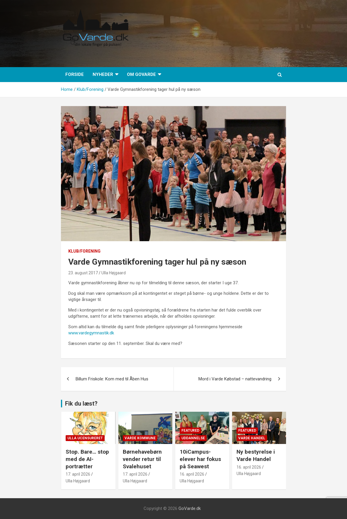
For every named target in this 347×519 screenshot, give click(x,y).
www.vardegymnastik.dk (91, 333)
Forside (74, 74)
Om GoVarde (141, 74)
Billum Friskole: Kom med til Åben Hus (112, 379)
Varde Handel (251, 438)
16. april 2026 (192, 474)
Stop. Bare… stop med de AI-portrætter (87, 458)
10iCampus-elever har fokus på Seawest (200, 458)
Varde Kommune (140, 438)
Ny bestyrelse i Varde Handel (256, 455)
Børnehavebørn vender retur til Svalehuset (142, 458)
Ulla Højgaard (113, 272)
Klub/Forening (84, 251)
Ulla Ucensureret (85, 438)
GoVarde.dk (189, 508)
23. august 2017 (83, 272)
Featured (190, 430)
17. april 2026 (78, 474)
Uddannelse (193, 438)
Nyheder (103, 74)
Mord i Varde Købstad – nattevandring (234, 379)
